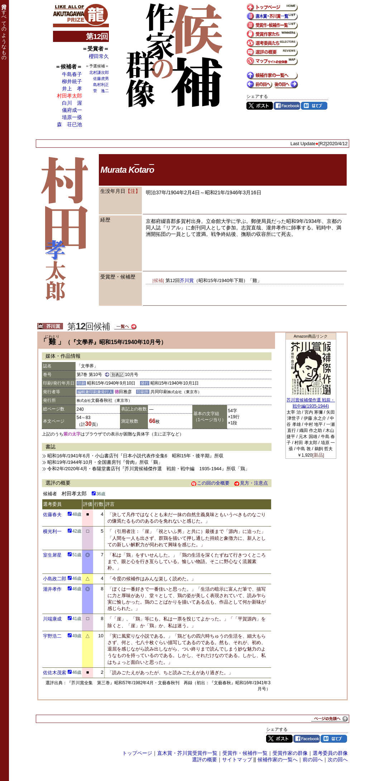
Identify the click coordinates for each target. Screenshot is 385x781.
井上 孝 (72, 88)
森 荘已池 (69, 124)
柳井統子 (72, 81)
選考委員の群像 (330, 753)
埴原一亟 (72, 117)
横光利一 (52, 531)
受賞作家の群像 (290, 753)
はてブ (314, 106)
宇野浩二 (52, 636)
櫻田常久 (99, 56)
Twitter (259, 106)
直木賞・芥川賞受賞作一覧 (187, 753)
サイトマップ (237, 759)
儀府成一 (72, 110)
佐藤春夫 (52, 514)
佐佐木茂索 (54, 672)
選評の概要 (204, 759)
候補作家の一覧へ (278, 759)
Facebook (287, 106)
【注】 (132, 191)
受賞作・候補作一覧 (245, 753)
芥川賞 (187, 280)
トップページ (137, 753)
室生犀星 (52, 555)
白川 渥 (72, 103)
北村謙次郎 (99, 72)
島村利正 (101, 84)
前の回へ (313, 759)
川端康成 (52, 619)
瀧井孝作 (52, 589)
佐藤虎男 (101, 78)
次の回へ (338, 759)
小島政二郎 (54, 578)
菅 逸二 (101, 91)
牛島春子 (72, 74)
